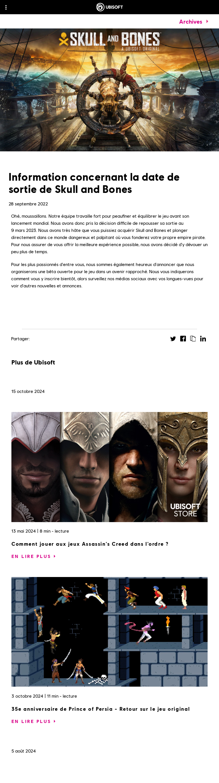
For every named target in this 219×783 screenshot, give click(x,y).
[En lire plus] (31, 556)
